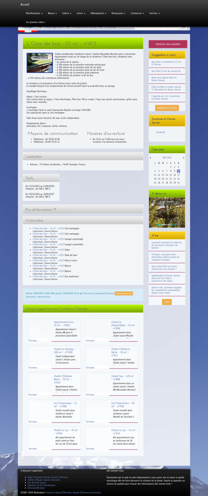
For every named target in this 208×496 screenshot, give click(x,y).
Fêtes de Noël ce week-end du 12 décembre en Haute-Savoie (166, 88)
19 (159, 178)
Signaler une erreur (124, 293)
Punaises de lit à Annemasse (41, 485)
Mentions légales (71, 492)
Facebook (160, 132)
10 (178, 171)
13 (163, 175)
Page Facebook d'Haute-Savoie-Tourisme (48, 477)
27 (163, 182)
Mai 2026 (167, 157)
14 (167, 175)
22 (170, 178)
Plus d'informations (41, 210)
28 (167, 182)
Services (154, 13)
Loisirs (81, 13)
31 (178, 182)
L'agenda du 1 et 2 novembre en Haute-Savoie (166, 97)
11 (155, 175)
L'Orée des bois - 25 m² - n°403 (48, 228)
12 (159, 175)
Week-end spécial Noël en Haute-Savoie (164, 79)
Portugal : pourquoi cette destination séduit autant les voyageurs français (166, 257)
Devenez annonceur (91, 492)
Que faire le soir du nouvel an (166, 71)
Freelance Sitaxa (53, 492)
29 (170, 182)
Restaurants (118, 13)
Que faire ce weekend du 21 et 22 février (166, 63)
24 (178, 178)
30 (174, 182)
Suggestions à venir (167, 108)
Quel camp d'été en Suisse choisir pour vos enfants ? (164, 267)
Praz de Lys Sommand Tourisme (99, 293)
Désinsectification (36, 488)
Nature (52, 13)
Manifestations (34, 13)
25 (155, 182)
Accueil (25, 4)
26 (159, 182)
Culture (66, 13)
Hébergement (98, 13)
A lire (166, 302)
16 (174, 175)
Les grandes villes (35, 22)
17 (178, 175)
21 (167, 178)
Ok (183, 26)
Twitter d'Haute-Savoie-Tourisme (44, 480)
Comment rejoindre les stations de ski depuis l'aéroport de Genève (167, 245)
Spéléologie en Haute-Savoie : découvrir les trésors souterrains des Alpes (166, 278)
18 (155, 178)
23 (174, 178)
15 (170, 175)
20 (163, 178)
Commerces (137, 13)
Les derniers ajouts (37, 482)
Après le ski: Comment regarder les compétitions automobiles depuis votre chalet (167, 290)
